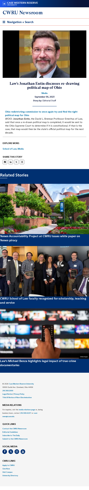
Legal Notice (7, 394)
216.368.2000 (7, 391)
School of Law (10, 148)
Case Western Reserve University (21, 384)
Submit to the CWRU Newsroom (15, 439)
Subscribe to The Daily (11, 435)
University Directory (10, 475)
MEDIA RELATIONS (12, 405)
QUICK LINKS (9, 424)
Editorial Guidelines (10, 432)
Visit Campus (7, 472)
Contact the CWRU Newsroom (14, 429)
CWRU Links (8, 461)
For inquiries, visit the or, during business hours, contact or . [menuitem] (22, 413)
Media (21, 148)
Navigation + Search (17, 22)
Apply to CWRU (8, 465)
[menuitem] (44, 428)
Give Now (6, 469)
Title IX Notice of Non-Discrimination (17, 397)
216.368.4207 (25, 413)
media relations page (27, 410)
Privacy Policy (19, 394)
